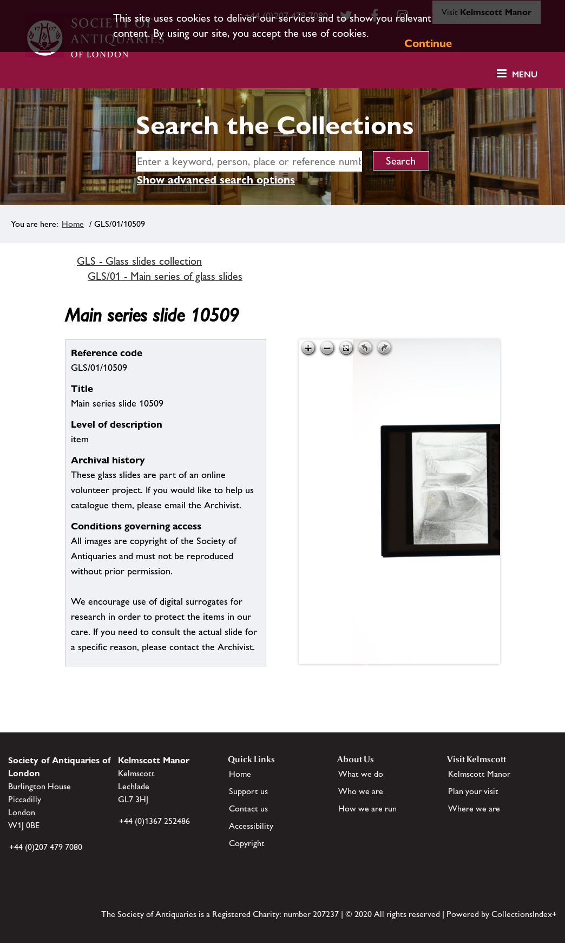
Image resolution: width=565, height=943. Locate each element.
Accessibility (251, 826)
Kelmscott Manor (479, 774)
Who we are (360, 791)
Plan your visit (473, 791)
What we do (360, 774)
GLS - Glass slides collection (139, 260)
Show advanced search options (216, 179)
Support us (248, 791)
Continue (428, 43)
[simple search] (249, 161)
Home (73, 224)
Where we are (474, 808)
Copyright (247, 843)
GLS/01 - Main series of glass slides (165, 276)
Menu (524, 74)
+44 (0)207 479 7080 (45, 847)
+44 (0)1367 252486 (154, 821)
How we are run (367, 808)
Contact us (248, 808)
